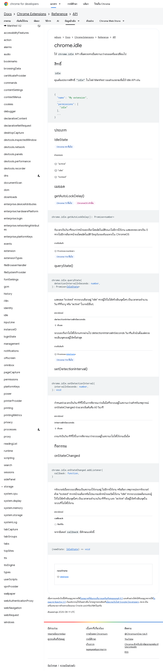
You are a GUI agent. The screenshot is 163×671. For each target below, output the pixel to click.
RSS (127, 652)
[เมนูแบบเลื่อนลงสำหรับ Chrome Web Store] (124, 21)
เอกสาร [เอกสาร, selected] (53, 3)
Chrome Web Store (110, 20)
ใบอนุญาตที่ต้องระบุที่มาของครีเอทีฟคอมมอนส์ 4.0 (101, 598)
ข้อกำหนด (52, 665)
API (75, 14)
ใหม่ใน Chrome (102, 3)
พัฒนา (37, 20)
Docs (8, 14)
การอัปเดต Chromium (97, 633)
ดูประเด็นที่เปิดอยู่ (56, 639)
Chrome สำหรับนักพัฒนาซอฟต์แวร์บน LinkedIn (141, 645)
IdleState (72, 286)
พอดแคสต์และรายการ (96, 649)
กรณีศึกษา (72, 3)
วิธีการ (48, 20)
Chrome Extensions (31, 14)
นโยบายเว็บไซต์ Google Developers (122, 602)
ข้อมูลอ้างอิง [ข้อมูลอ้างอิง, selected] (70, 20)
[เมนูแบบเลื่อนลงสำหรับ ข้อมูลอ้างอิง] (79, 21)
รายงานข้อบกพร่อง (56, 633)
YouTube (129, 639)
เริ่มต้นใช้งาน (22, 20)
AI (58, 20)
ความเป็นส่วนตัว (67, 665)
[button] (21, 486)
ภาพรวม (7, 20)
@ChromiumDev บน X (136, 633)
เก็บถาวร (90, 644)
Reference (59, 14)
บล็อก (86, 3)
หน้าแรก (57, 37)
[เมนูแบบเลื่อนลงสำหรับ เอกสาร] (61, 4)
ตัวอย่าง (90, 20)
